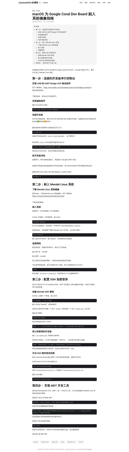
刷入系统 (41, 48)
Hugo (84, 449)
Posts (38, 11)
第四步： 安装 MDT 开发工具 (46, 63)
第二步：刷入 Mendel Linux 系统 (47, 42)
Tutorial (81, 442)
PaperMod (89, 449)
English (45, 2)
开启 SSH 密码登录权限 (46, 60)
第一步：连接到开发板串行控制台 (48, 29)
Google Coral (44, 442)
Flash (62, 442)
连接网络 (41, 50)
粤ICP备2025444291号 (70, 449)
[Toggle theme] (40, 2)
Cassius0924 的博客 (28, 2)
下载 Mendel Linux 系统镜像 (48, 45)
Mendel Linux (71, 442)
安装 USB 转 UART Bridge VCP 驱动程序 (52, 32)
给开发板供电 (43, 40)
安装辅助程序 (43, 35)
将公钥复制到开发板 (45, 58)
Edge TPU (54, 442)
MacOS (36, 442)
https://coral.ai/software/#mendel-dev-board (48, 196)
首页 (33, 11)
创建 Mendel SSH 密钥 (46, 55)
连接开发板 (42, 37)
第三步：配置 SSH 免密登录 (46, 53)
